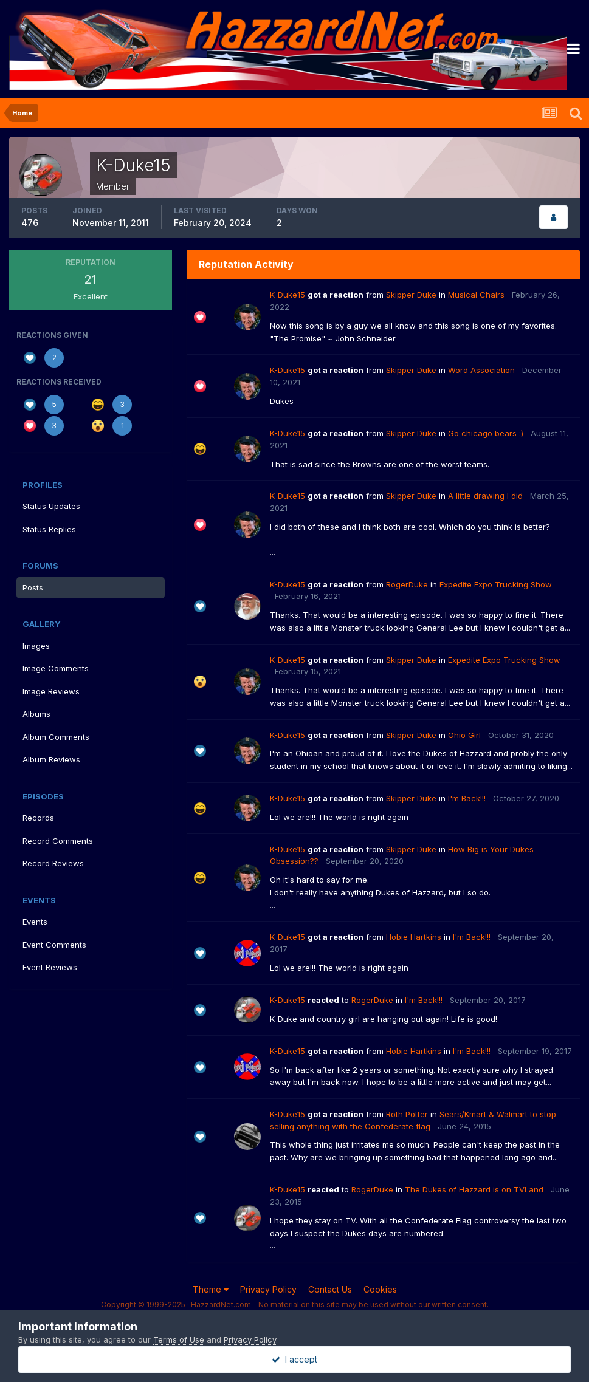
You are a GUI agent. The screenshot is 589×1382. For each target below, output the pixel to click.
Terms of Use (178, 1339)
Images (36, 646)
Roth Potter (407, 1114)
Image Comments (55, 668)
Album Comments (55, 737)
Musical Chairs (476, 294)
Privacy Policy (268, 1289)
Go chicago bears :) (485, 433)
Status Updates (51, 506)
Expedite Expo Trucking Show (495, 584)
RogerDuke (407, 584)
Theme (211, 1289)
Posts (32, 587)
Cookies (380, 1289)
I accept (294, 1359)
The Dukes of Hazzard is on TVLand (474, 1189)
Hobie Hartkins (413, 937)
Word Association (481, 370)
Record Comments (57, 841)
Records (38, 818)
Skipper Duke (411, 294)
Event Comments (54, 944)
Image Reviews (51, 691)
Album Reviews (51, 759)
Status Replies (49, 529)
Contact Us (330, 1289)
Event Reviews (49, 967)
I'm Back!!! (467, 798)
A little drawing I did (485, 496)
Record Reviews (53, 863)
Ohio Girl (464, 735)
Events (34, 921)
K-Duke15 (287, 294)
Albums (36, 714)
